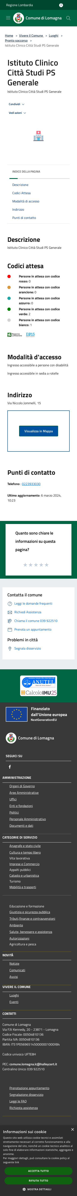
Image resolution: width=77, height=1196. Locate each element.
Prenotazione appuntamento (29, 1088)
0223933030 (31, 483)
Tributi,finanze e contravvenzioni (32, 918)
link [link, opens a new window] (17, 1162)
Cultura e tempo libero (25, 852)
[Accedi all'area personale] (61, 5)
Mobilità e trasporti (22, 887)
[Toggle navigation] (8, 17)
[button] (39, 1189)
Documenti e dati (21, 825)
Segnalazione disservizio (26, 1094)
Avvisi (13, 976)
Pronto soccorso (16, 40)
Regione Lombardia (19, 4)
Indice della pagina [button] (26, 171)
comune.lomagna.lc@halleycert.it (33, 1064)
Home (9, 35)
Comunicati (17, 970)
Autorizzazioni (19, 938)
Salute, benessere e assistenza (30, 931)
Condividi (17, 104)
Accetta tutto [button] (38, 1171)
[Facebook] (10, 767)
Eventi (13, 1001)
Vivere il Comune (31, 35)
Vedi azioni (18, 112)
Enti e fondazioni (21, 805)
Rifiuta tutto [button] (38, 1180)
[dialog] (38, 1160)
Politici (14, 812)
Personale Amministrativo (27, 819)
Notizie (14, 963)
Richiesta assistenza (23, 1107)
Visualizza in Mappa (38, 431)
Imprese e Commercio (24, 863)
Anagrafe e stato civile (25, 845)
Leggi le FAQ (18, 1101)
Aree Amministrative (24, 792)
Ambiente (16, 925)
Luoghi (53, 35)
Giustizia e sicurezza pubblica (29, 911)
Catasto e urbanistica (24, 875)
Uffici (13, 799)
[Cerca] (68, 18)
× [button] (72, 1129)
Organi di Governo (22, 786)
